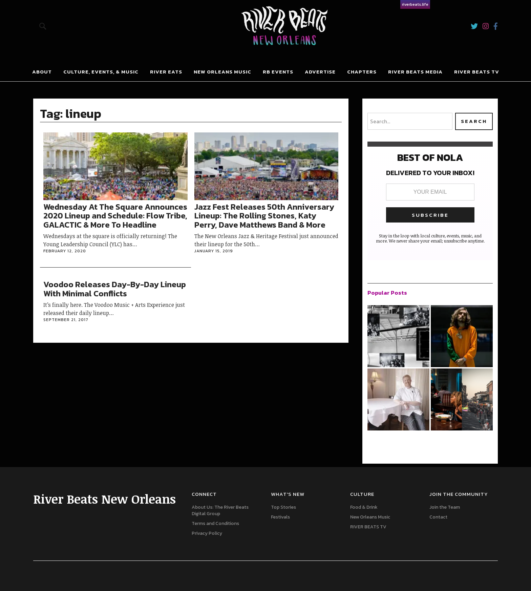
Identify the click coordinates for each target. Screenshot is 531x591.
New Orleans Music (222, 72)
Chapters (362, 72)
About (42, 72)
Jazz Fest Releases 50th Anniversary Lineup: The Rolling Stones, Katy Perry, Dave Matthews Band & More (264, 216)
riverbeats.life (415, 4)
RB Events (278, 72)
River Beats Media (415, 72)
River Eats (166, 72)
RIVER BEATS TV (368, 526)
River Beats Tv (476, 72)
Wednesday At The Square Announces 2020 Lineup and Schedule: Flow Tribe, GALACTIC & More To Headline (115, 216)
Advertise (320, 72)
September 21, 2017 (65, 320)
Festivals (280, 517)
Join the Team (444, 507)
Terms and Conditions (215, 523)
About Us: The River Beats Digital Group (220, 510)
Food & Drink (364, 507)
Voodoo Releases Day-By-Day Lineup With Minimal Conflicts (114, 288)
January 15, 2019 (213, 251)
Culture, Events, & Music (101, 72)
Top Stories (283, 507)
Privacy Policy (207, 533)
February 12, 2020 (64, 251)
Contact (438, 517)
